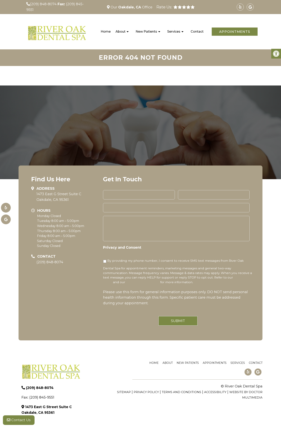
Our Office (131, 7)
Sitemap (124, 392)
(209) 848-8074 (43, 4)
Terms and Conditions (142, 282)
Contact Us (19, 421)
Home (106, 31)
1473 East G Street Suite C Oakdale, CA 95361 (58, 197)
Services (173, 31)
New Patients (146, 31)
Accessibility (215, 392)
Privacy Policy (146, 392)
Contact (197, 31)
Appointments (234, 32)
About (120, 31)
